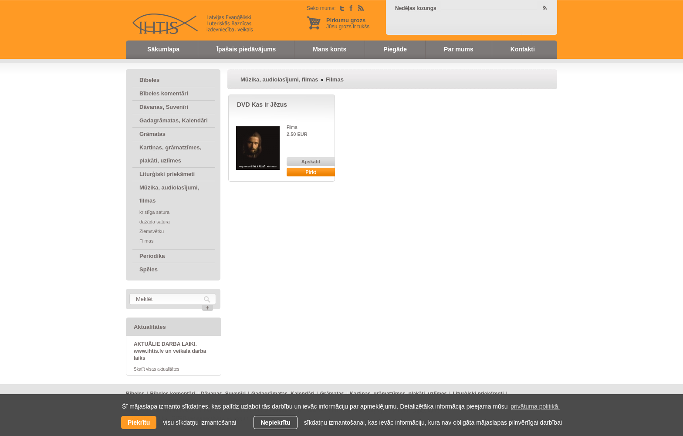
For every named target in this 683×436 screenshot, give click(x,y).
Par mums (458, 49)
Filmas (146, 240)
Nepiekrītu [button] (275, 422)
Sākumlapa (163, 49)
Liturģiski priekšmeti (167, 174)
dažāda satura (154, 221)
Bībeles (149, 80)
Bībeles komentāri (163, 93)
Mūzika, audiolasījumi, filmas (169, 194)
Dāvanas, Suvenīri (163, 107)
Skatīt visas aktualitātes (156, 369)
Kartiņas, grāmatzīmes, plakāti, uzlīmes (170, 154)
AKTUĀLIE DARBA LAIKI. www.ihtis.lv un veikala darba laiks (170, 351)
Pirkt (310, 172)
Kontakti (523, 49)
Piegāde (395, 49)
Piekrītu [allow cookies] (139, 422)
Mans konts (329, 49)
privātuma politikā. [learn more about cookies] (535, 406)
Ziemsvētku (151, 231)
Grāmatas (152, 134)
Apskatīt (310, 161)
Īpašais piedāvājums (246, 49)
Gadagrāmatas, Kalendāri (173, 120)
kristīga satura (154, 212)
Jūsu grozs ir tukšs (347, 23)
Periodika (152, 256)
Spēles (148, 269)
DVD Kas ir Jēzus (262, 104)
